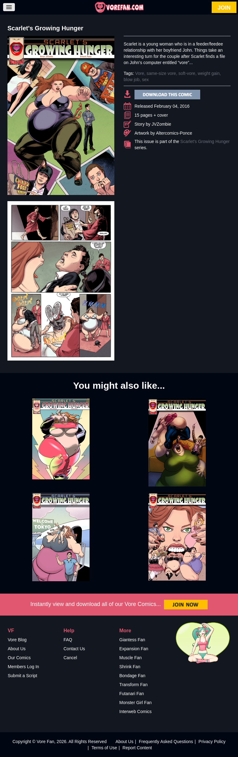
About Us (17, 648)
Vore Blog (17, 639)
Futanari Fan (131, 693)
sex (145, 79)
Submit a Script (22, 675)
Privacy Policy (212, 741)
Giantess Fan (132, 639)
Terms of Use (104, 747)
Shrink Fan (129, 666)
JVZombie (161, 124)
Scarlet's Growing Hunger (205, 141)
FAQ (68, 639)
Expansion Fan (133, 648)
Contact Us (74, 648)
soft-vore (186, 73)
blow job (131, 79)
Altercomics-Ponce (174, 133)
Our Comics (19, 657)
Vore (139, 73)
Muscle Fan (130, 657)
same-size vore (161, 73)
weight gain (209, 73)
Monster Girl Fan (135, 702)
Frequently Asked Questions (166, 741)
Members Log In (23, 666)
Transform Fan (133, 684)
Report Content (137, 747)
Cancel (70, 657)
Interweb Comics (135, 711)
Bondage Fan (132, 675)
